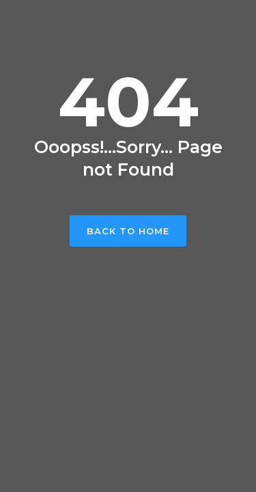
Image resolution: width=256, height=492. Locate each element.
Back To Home (128, 231)
